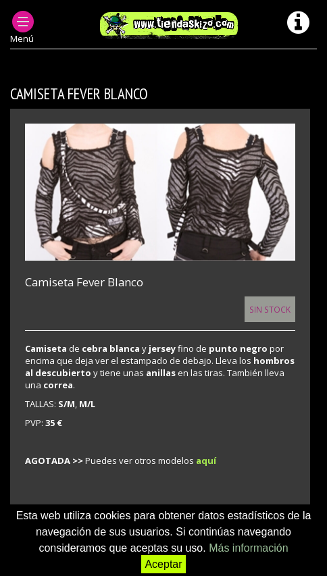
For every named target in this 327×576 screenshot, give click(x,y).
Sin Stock (270, 309)
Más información (248, 548)
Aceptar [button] (163, 564)
